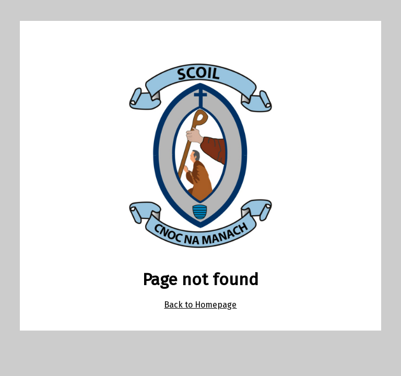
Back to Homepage (200, 305)
